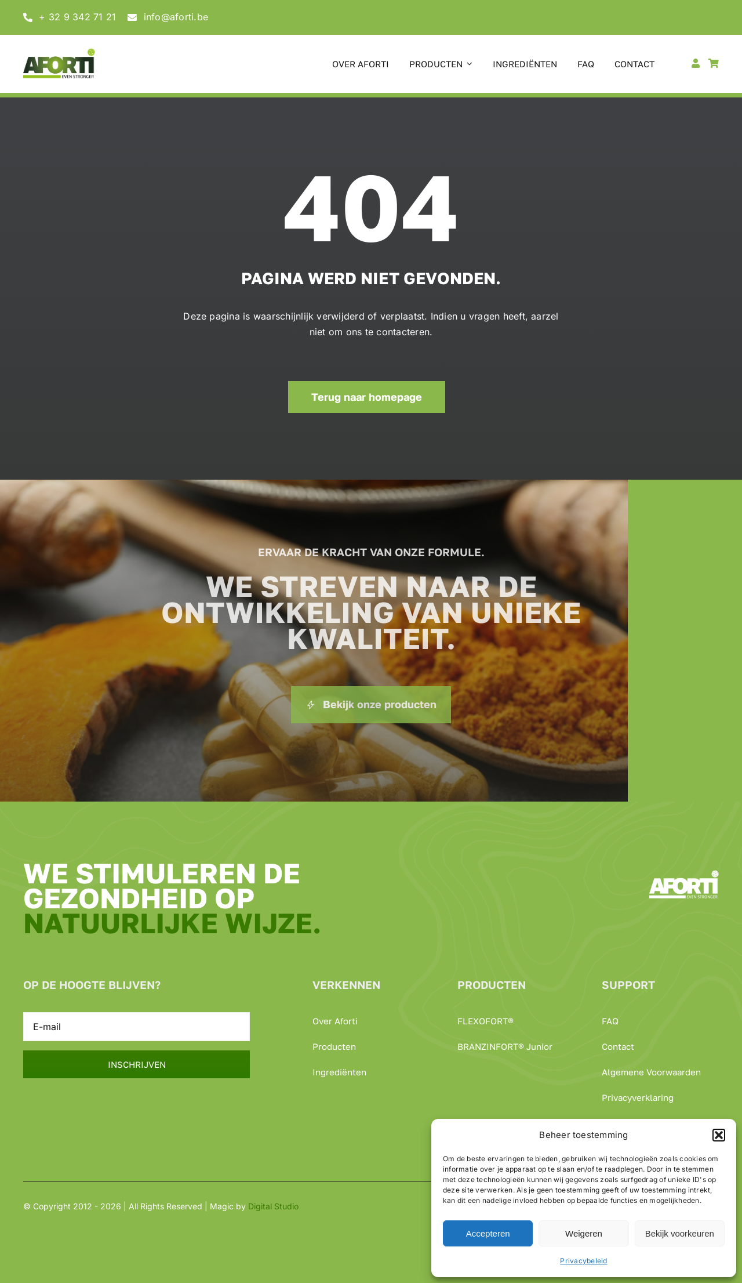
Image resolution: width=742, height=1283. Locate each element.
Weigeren (583, 1233)
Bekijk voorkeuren (679, 1233)
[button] (719, 1135)
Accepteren (488, 1233)
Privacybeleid (583, 1260)
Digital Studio (273, 1206)
